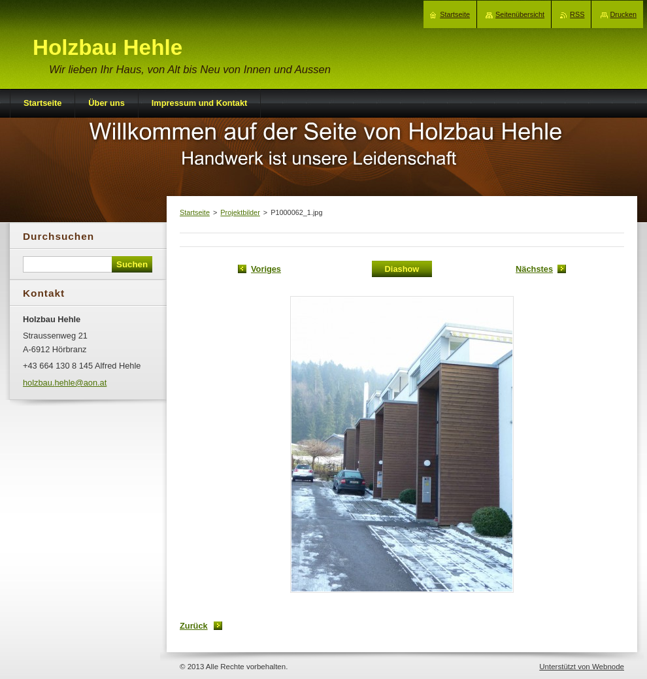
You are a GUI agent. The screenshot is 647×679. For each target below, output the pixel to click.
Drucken (623, 14)
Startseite (195, 212)
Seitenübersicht (519, 14)
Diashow (402, 269)
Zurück (194, 626)
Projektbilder (239, 212)
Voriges (266, 269)
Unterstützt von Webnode (581, 667)
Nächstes (534, 269)
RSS (577, 14)
